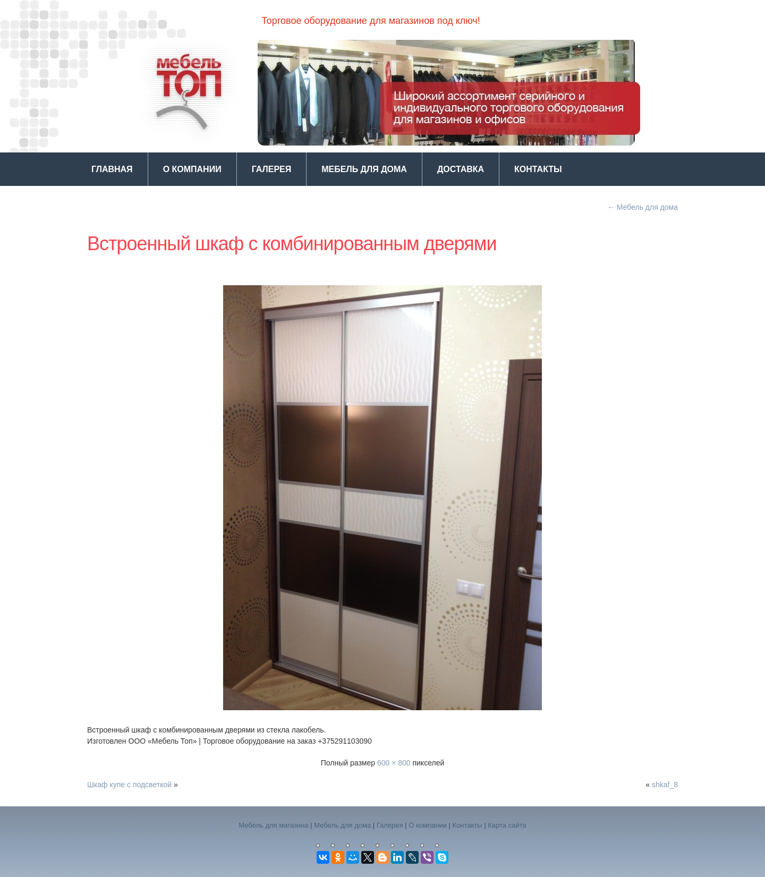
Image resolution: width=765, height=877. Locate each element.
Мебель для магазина (273, 825)
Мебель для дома (364, 169)
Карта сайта (507, 825)
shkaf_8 (665, 784)
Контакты (538, 169)
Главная (112, 169)
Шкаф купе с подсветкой (129, 784)
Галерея (272, 169)
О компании (192, 169)
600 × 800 (394, 763)
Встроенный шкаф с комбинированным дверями (292, 243)
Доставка (460, 169)
